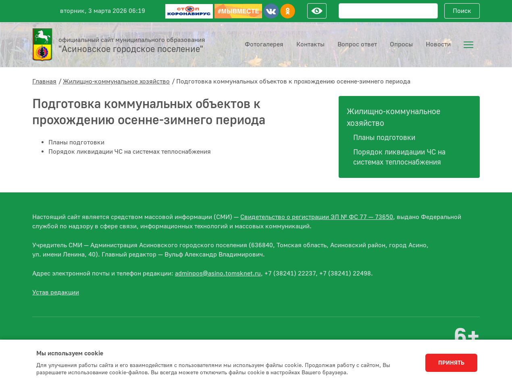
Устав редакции (55, 292)
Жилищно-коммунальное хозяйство (116, 81)
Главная (44, 81)
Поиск (462, 11)
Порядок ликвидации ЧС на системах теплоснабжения (129, 152)
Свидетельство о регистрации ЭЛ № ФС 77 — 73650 (316, 217)
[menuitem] (468, 45)
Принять (451, 363)
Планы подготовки (76, 142)
